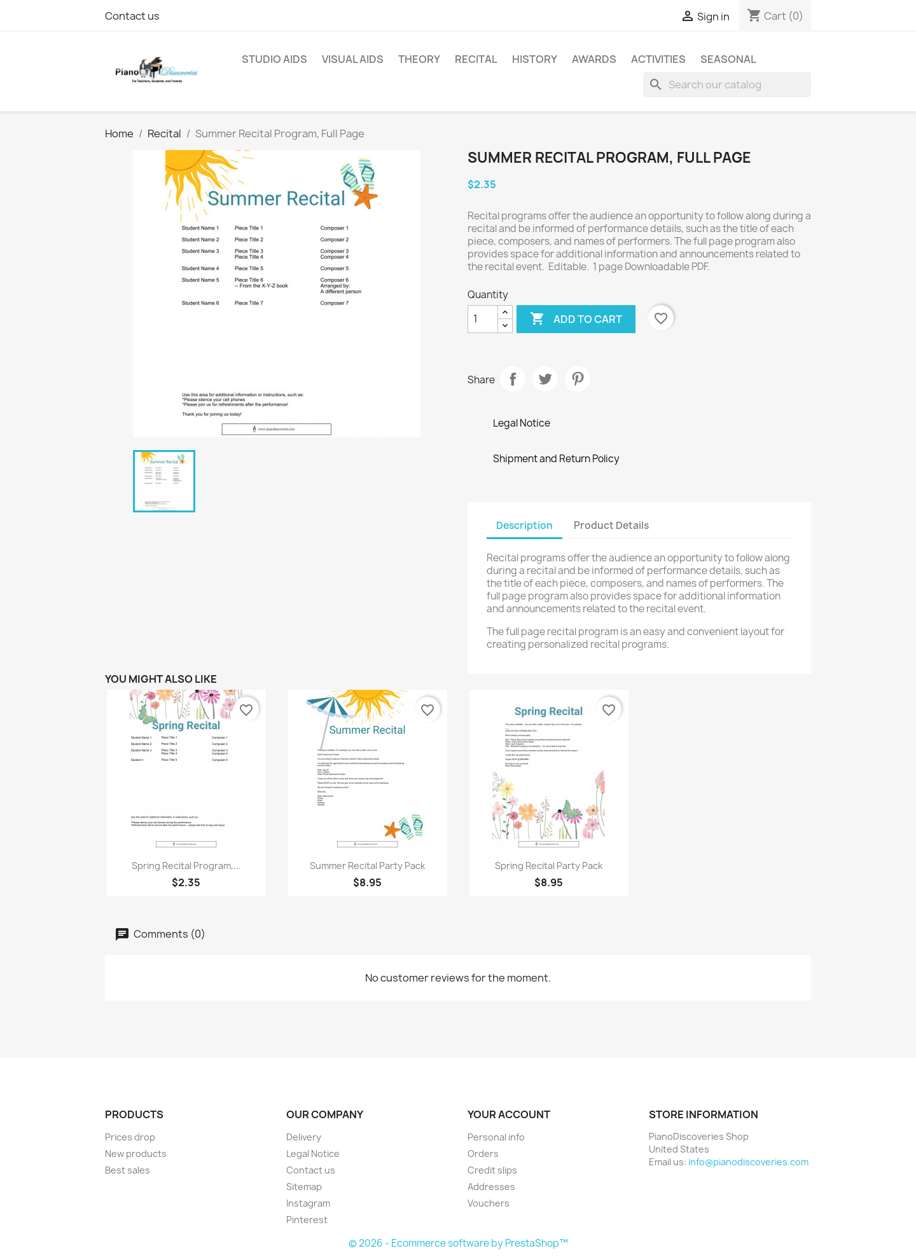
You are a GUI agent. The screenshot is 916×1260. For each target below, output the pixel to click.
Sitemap (304, 1187)
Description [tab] (524, 525)
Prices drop (130, 1137)
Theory (419, 59)
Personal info (496, 1137)
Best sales (127, 1170)
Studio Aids (274, 59)
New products (136, 1153)
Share (512, 379)
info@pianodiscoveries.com (748, 1162)
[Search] (727, 84)
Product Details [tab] (611, 525)
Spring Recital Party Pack (548, 865)
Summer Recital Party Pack (367, 865)
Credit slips (492, 1170)
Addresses (491, 1187)
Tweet (545, 379)
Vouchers (489, 1203)
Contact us (132, 16)
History (534, 59)
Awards (594, 59)
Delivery (303, 1137)
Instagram (308, 1203)
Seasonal (728, 59)
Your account (509, 1114)
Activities (658, 59)
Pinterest (577, 379)
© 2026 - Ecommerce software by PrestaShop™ (458, 1243)
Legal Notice (313, 1153)
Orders (483, 1153)
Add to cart (576, 319)
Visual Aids (353, 59)
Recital (476, 59)
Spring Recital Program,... (186, 865)
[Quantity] (483, 319)
